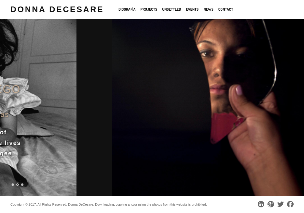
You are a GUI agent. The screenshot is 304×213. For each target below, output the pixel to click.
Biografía (127, 9)
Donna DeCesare (57, 9)
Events (192, 9)
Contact (225, 9)
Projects (148, 9)
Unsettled (171, 9)
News (208, 9)
